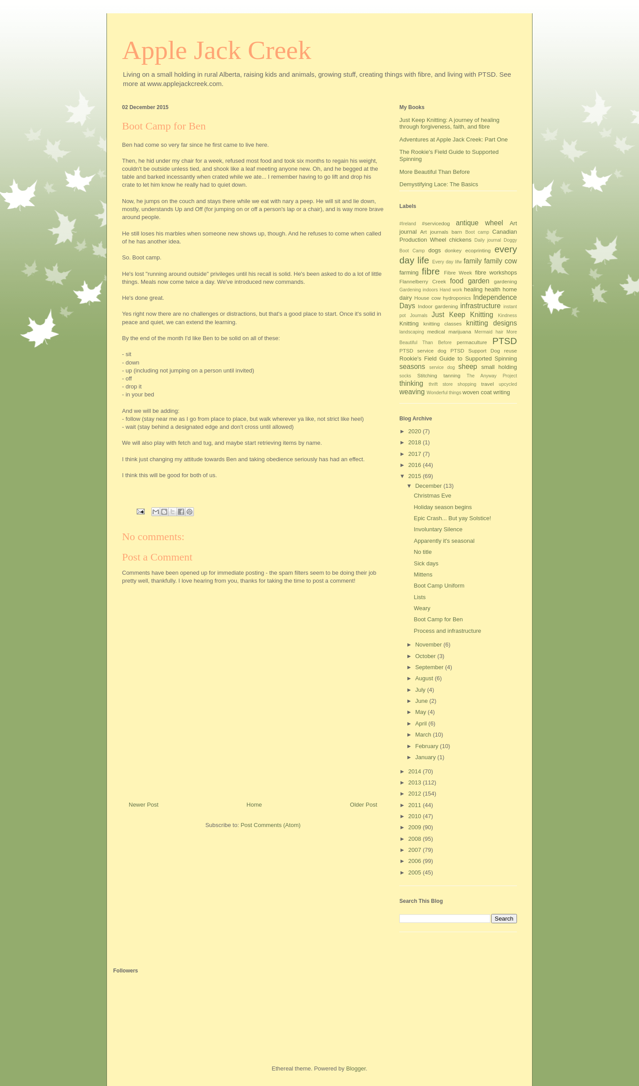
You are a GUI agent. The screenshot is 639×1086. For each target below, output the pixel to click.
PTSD (505, 341)
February (427, 746)
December (429, 485)
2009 (415, 827)
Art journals (434, 232)
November (429, 644)
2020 (415, 431)
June (422, 701)
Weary (422, 608)
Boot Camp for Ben (438, 619)
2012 (415, 793)
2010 (415, 816)
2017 (415, 454)
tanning (451, 375)
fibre (431, 271)
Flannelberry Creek (422, 281)
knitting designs (491, 323)
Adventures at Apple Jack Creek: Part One (453, 139)
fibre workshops (496, 272)
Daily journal (487, 240)
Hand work (451, 289)
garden (478, 281)
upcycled (508, 384)
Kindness (507, 315)
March (424, 734)
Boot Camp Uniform (439, 585)
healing (473, 289)
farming (408, 272)
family (473, 261)
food (456, 281)
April (422, 723)
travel (487, 384)
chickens (460, 239)
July (421, 689)
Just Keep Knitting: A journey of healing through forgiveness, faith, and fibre (449, 123)
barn (457, 232)
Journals (418, 315)
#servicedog (436, 223)
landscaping (411, 331)
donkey (453, 250)
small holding (499, 367)
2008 (415, 838)
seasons (412, 366)
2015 (415, 476)
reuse (510, 350)
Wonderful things (444, 392)
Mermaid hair (488, 331)
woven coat (477, 392)
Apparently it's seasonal (444, 540)
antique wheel (479, 223)
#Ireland (407, 223)
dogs (434, 250)
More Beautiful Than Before (434, 172)
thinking (411, 383)
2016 (415, 465)
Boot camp (477, 232)
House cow (427, 298)
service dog (442, 367)
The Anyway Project (492, 375)
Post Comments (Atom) (270, 825)
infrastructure (480, 306)
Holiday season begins (443, 507)
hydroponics (457, 298)
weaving (412, 392)
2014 (415, 771)
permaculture (472, 342)
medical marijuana (449, 331)
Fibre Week (458, 272)
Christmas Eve (432, 495)
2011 (415, 805)
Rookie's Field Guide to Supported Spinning (458, 358)
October (426, 656)
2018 (415, 442)
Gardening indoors (418, 289)
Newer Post (143, 804)
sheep (467, 366)
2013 (415, 782)
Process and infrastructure (447, 630)
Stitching (427, 375)
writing (501, 392)
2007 (415, 850)
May (421, 712)
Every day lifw (447, 261)
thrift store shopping (452, 384)
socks (405, 375)
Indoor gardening (438, 306)
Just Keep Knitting (462, 314)
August (425, 678)
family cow (500, 261)
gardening (505, 281)
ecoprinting (478, 250)
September (430, 667)
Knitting (408, 323)
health (492, 289)
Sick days (426, 563)
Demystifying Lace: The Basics (438, 184)
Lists (420, 597)
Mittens (423, 574)
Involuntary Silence (438, 529)
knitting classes (442, 323)
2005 (415, 872)
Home (254, 804)
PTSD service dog (422, 350)
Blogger (356, 1068)
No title (422, 552)
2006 (415, 861)
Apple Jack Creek (217, 50)
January (426, 757)
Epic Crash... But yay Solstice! (452, 518)
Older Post (363, 804)
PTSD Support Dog (475, 350)
